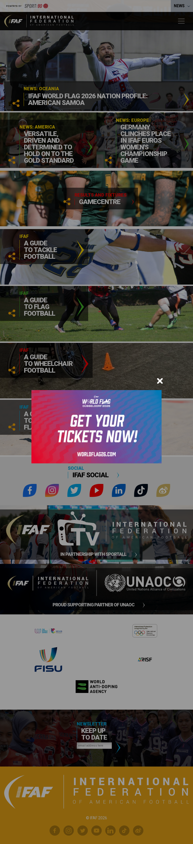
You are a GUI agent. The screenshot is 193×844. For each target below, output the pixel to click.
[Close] (160, 381)
